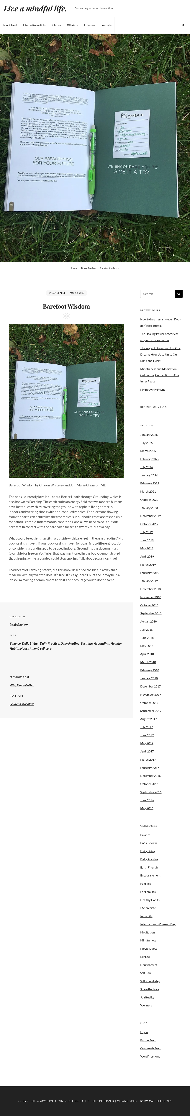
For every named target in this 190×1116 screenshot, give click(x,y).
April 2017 (147, 751)
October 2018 (149, 605)
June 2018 (147, 637)
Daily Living (30, 643)
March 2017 (148, 759)
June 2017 (147, 735)
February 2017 (149, 767)
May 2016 (146, 808)
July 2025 (146, 442)
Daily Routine (69, 643)
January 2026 (149, 434)
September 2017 (150, 710)
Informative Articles (34, 25)
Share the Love (149, 989)
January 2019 (149, 580)
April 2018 (147, 654)
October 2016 (149, 784)
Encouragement (150, 875)
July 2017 (146, 727)
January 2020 (149, 507)
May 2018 (146, 645)
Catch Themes (160, 1101)
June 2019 (147, 540)
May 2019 (146, 548)
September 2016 (150, 792)
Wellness (146, 1005)
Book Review (88, 268)
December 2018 (150, 589)
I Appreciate (148, 908)
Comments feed (150, 1048)
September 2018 (150, 613)
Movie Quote (148, 948)
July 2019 (146, 532)
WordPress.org (150, 1056)
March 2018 (148, 662)
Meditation (147, 932)
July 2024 (146, 467)
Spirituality (147, 997)
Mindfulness (148, 940)
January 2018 (149, 678)
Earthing (87, 643)
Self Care (146, 973)
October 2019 (149, 524)
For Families (148, 891)
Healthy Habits (150, 900)
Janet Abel (58, 293)
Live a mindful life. (35, 8)
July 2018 (146, 629)
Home (73, 268)
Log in (144, 1032)
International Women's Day (158, 924)
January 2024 (149, 475)
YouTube (107, 25)
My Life (145, 956)
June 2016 (147, 800)
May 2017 (146, 743)
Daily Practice (49, 643)
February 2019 (149, 572)
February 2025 (149, 459)
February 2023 (149, 483)
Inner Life (146, 916)
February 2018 (149, 670)
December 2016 (150, 775)
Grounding (101, 643)
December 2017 (150, 686)
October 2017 (149, 702)
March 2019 (148, 564)
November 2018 (150, 597)
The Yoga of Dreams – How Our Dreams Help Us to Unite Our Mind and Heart (160, 354)
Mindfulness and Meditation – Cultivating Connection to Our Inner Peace (159, 375)
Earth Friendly (149, 867)
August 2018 (148, 621)
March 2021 (148, 491)
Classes (56, 25)
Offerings (72, 25)
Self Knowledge (150, 981)
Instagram (90, 25)
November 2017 (150, 694)
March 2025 (148, 450)
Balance (15, 643)
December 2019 (150, 515)
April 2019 (147, 556)
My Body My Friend (153, 389)
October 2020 (149, 499)
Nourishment (29, 648)
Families (145, 883)
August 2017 (148, 719)
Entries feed (147, 1040)
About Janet (10, 25)
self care (46, 648)
